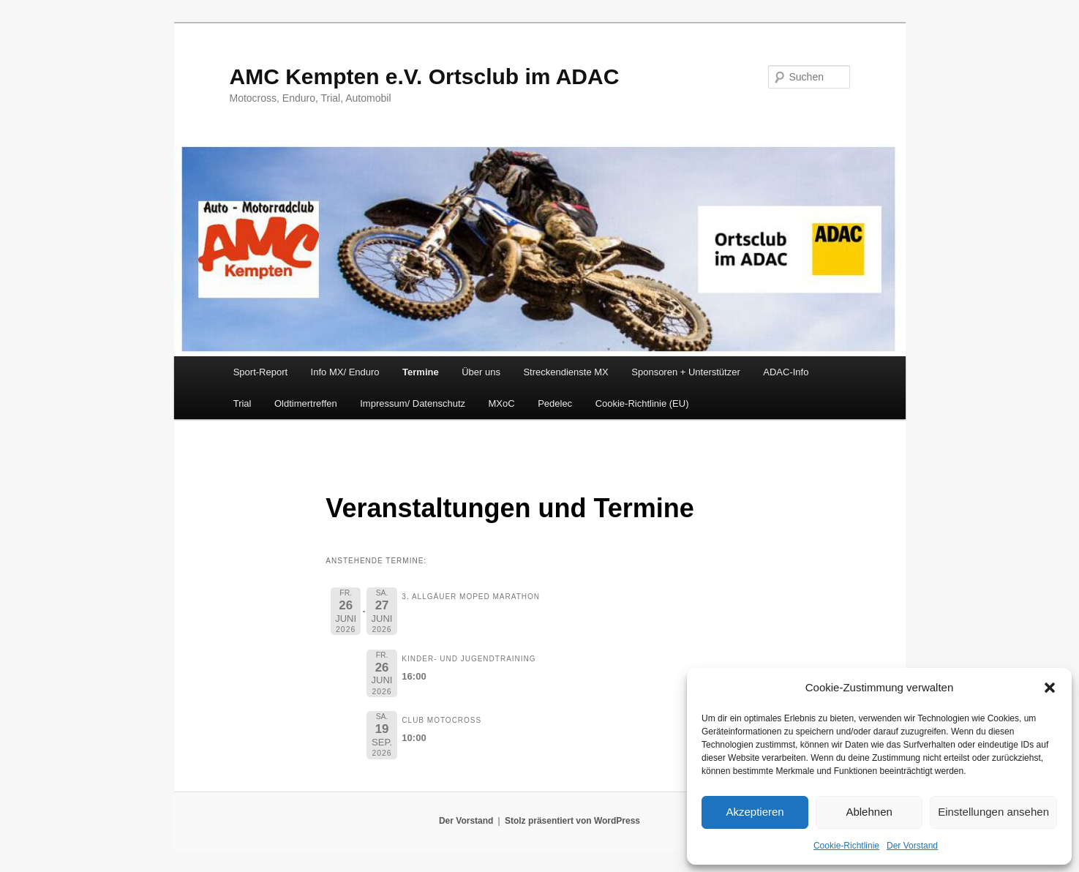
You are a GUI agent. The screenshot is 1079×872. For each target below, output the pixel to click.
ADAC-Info (785, 372)
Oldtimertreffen (305, 403)
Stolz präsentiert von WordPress (572, 821)
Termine (420, 372)
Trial (242, 403)
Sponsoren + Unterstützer (685, 372)
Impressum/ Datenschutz (412, 403)
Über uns (481, 372)
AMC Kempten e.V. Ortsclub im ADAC (425, 76)
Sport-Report (260, 372)
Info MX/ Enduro (345, 372)
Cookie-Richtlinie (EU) (642, 403)
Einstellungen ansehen (993, 811)
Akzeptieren (754, 811)
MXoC (502, 403)
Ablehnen (869, 811)
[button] (1049, 687)
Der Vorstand (912, 846)
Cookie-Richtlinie (846, 846)
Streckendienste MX (565, 372)
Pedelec (555, 403)
